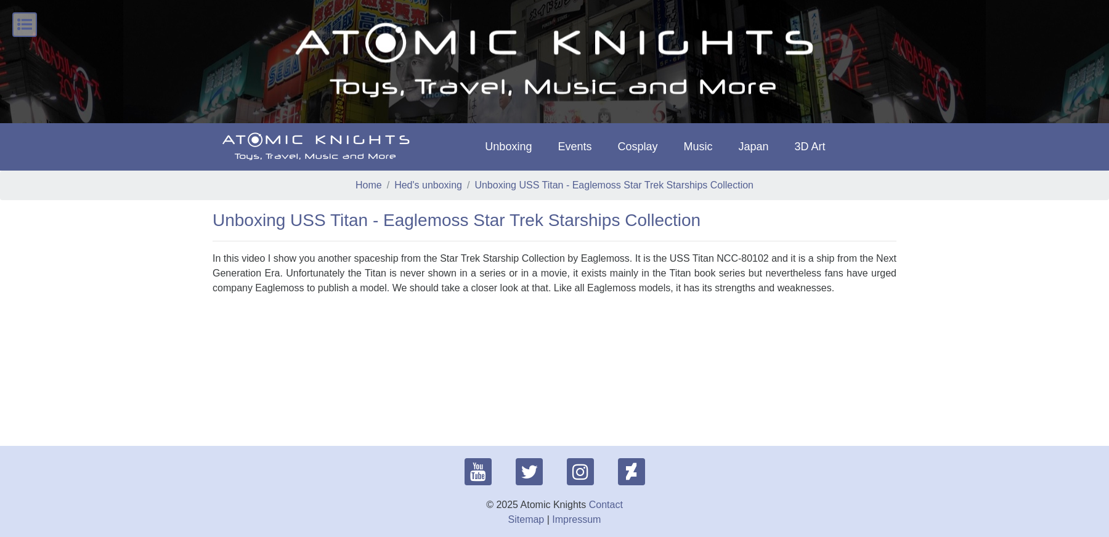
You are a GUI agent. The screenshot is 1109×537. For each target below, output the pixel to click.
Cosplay (637, 146)
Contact (606, 504)
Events (574, 146)
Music (697, 146)
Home (368, 185)
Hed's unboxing (428, 185)
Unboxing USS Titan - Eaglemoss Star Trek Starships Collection (614, 185)
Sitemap (526, 519)
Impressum (576, 519)
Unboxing (508, 146)
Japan (754, 146)
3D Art (810, 146)
